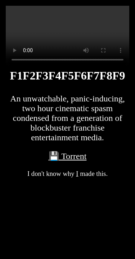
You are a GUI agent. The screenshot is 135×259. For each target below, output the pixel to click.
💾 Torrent (68, 156)
